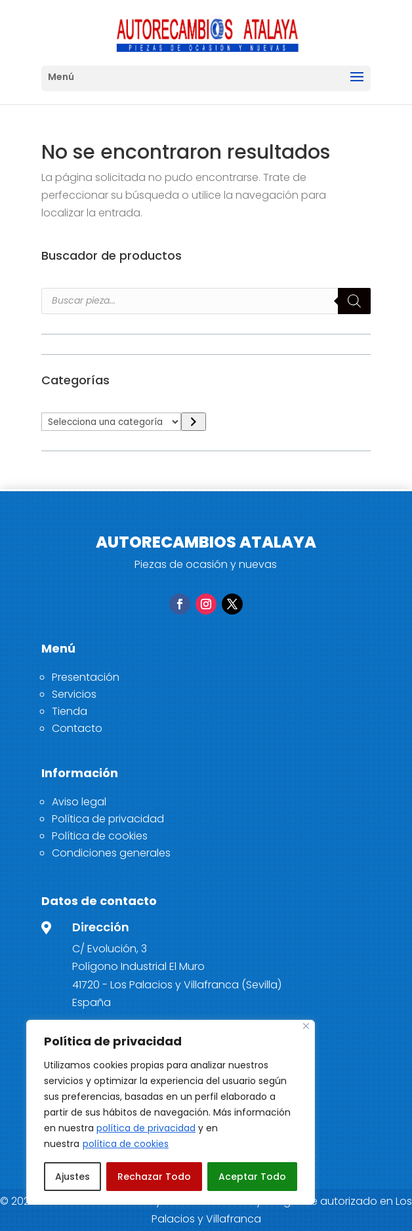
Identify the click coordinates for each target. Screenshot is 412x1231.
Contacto (77, 728)
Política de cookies (100, 835)
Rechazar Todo (154, 1176)
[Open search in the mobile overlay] (206, 301)
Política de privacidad (108, 818)
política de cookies (126, 1143)
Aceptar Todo (252, 1176)
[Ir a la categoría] (193, 422)
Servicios (74, 694)
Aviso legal (79, 801)
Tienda (69, 711)
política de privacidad (146, 1128)
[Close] (306, 1026)
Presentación (85, 677)
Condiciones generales (111, 852)
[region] (170, 1112)
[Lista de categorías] (111, 422)
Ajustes (72, 1176)
